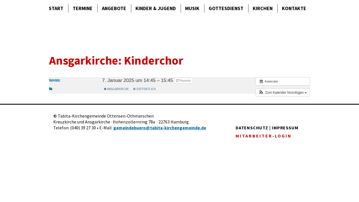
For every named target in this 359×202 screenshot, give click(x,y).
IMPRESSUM (285, 127)
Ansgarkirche (116, 89)
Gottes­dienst (226, 8)
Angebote (114, 8)
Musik (192, 8)
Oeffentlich (144, 89)
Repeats (184, 80)
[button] (283, 93)
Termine (83, 8)
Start (56, 8)
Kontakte (294, 8)
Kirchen (263, 8)
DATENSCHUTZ (252, 127)
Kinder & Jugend (155, 8)
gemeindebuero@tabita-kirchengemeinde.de (159, 127)
